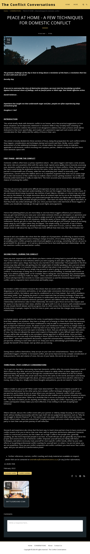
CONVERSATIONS (15, 11)
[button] (83, 4)
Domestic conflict (10, 473)
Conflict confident (24, 473)
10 (8, 485)
